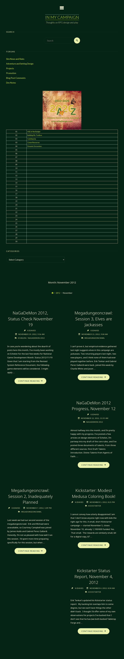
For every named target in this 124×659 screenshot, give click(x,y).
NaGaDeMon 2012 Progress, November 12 (93, 405)
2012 (58, 293)
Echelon (22, 338)
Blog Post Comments (16, 78)
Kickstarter (94, 510)
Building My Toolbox (34, 135)
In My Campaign (62, 17)
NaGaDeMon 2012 (36, 338)
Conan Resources (33, 143)
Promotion (11, 73)
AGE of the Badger (33, 132)
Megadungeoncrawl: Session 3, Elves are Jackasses (93, 318)
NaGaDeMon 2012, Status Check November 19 (30, 318)
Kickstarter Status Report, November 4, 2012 (93, 580)
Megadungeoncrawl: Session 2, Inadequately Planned (30, 496)
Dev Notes (11, 82)
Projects (10, 68)
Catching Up (31, 139)
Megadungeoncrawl (94, 338)
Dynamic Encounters (34, 146)
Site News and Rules (15, 59)
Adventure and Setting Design (19, 63)
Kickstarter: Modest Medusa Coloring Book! (94, 493)
